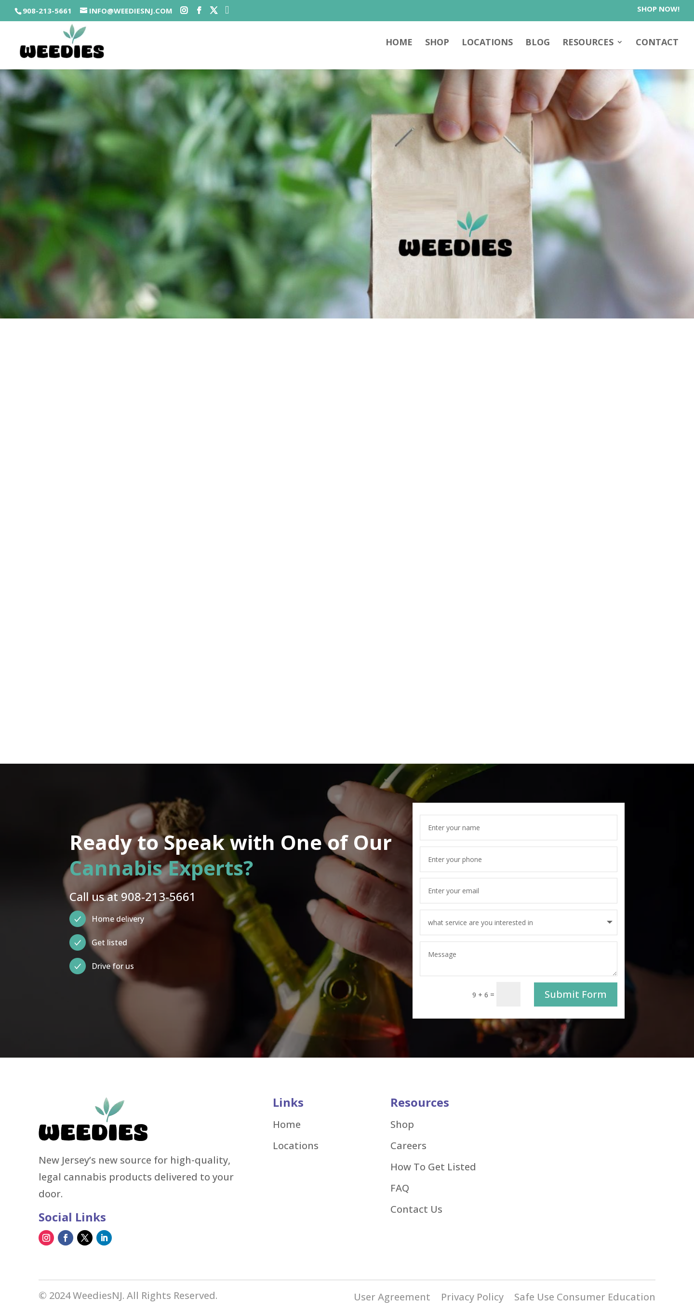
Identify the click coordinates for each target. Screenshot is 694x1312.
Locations (487, 43)
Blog (537, 43)
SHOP (437, 43)
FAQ (399, 1186)
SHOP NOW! (658, 9)
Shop (402, 1123)
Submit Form (576, 992)
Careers (408, 1144)
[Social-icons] (183, 10)
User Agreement (392, 1297)
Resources (588, 43)
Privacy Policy (472, 1297)
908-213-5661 (47, 10)
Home (399, 43)
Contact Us (416, 1208)
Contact (657, 43)
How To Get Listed (433, 1165)
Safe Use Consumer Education (584, 1297)
